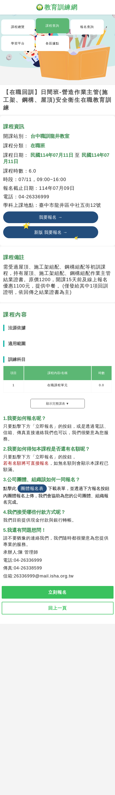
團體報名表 (32, 488)
